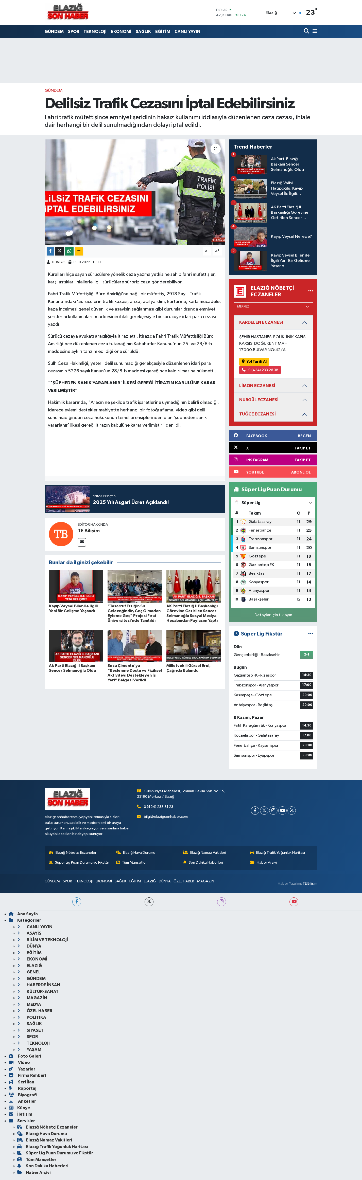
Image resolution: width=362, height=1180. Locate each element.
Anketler (22, 1101)
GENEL (29, 972)
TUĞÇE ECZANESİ (257, 414)
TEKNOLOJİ (95, 31)
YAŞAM (29, 1049)
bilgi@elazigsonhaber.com (166, 817)
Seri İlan (21, 1082)
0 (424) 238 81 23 (158, 807)
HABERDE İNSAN (38, 985)
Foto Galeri (25, 1056)
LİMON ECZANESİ (257, 386)
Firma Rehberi (27, 1075)
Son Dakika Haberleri (203, 862)
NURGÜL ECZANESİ (259, 400)
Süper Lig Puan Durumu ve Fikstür (79, 862)
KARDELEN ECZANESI (261, 322)
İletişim (20, 1114)
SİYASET (30, 1030)
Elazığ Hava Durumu (136, 853)
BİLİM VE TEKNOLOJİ (42, 940)
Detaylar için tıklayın (273, 615)
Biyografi (23, 1095)
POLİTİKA (31, 1017)
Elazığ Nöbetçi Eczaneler (72, 853)
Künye (19, 1108)
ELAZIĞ (150, 881)
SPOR (73, 31)
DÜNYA (165, 881)
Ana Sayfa (23, 914)
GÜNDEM (54, 31)
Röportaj (22, 1088)
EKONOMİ (121, 31)
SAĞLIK (143, 31)
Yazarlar (22, 1069)
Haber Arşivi (263, 862)
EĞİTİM (162, 31)
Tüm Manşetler (131, 862)
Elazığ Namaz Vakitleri (204, 853)
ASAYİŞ (29, 933)
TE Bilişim (58, 262)
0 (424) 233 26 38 (260, 370)
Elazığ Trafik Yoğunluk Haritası (277, 853)
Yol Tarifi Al (254, 362)
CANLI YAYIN (187, 31)
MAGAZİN (205, 881)
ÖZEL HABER (184, 881)
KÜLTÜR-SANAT (38, 991)
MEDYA (29, 1004)
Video (19, 1062)
